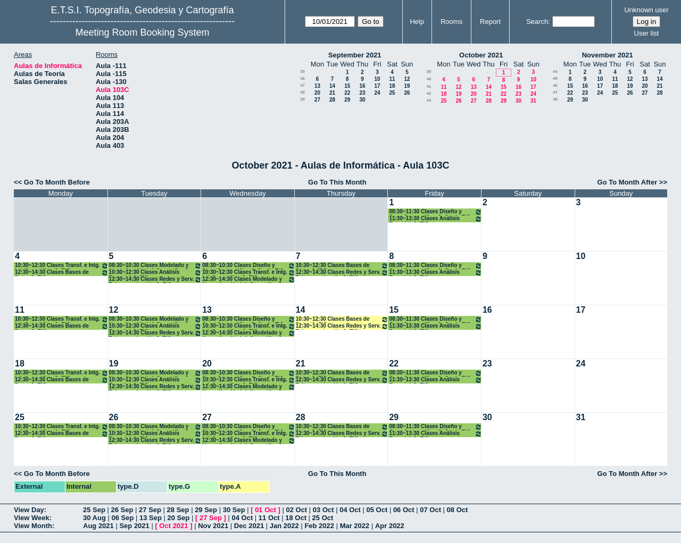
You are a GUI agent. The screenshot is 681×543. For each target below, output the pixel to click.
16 (362, 86)
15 (347, 86)
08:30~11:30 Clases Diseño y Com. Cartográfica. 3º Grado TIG (435, 211)
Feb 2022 (319, 526)
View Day (29, 510)
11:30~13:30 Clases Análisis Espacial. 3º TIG (435, 218)
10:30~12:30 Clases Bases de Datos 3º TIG (342, 265)
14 (332, 86)
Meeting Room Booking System (142, 32)
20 (317, 93)
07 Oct (430, 510)
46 (555, 85)
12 (407, 79)
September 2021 (354, 55)
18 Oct (295, 518)
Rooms (451, 22)
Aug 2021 (98, 526)
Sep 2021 (134, 526)
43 (429, 100)
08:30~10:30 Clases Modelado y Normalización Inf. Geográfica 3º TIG (155, 265)
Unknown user (646, 10)
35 (302, 71)
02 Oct (296, 510)
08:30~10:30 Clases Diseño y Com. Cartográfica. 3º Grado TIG (248, 265)
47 (555, 92)
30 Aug (94, 518)
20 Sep (179, 518)
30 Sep (234, 510)
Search (537, 22)
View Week (31, 518)
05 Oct (377, 510)
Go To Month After (627, 182)
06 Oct (403, 510)
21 (332, 93)
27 (317, 100)
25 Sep (94, 510)
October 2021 (481, 55)
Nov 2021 (213, 526)
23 (362, 93)
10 (377, 79)
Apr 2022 (389, 526)
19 (407, 86)
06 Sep (122, 518)
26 (407, 93)
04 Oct (350, 510)
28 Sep (178, 510)
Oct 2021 (173, 526)
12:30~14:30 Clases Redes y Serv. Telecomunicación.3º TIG (155, 279)
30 (362, 100)
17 (377, 86)
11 (392, 79)
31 (533, 101)
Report (490, 22)
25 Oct (323, 518)
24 (377, 93)
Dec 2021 (249, 526)
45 (555, 78)
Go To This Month (337, 182)
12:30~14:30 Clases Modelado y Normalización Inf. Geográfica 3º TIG (248, 279)
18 (392, 86)
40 (429, 79)
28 (332, 100)
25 (392, 93)
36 (302, 78)
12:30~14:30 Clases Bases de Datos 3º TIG (62, 272)
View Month (33, 526)
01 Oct (265, 510)
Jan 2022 (284, 526)
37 (302, 85)
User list (646, 33)
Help (417, 22)
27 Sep (150, 510)
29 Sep (206, 510)
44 (555, 71)
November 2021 (607, 55)
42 (429, 93)
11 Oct (269, 518)
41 (429, 86)
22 (347, 93)
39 (302, 99)
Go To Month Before (57, 182)
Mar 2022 (355, 526)
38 (302, 92)
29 (347, 100)
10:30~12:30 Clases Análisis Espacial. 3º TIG (155, 272)
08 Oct (457, 510)
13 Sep (150, 518)
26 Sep (122, 510)
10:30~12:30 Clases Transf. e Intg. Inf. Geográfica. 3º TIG (62, 265)
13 (317, 86)
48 (555, 99)
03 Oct (323, 510)
